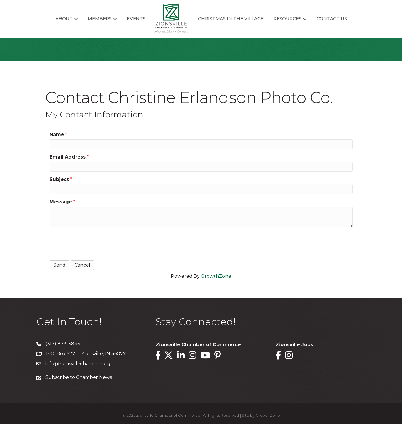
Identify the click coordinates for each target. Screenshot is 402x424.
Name (57, 134)
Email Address (68, 157)
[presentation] (94, 243)
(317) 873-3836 (62, 343)
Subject (59, 179)
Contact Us (332, 18)
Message (61, 202)
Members (100, 18)
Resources (287, 18)
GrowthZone (216, 276)
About (64, 18)
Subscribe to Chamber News (78, 377)
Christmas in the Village (231, 18)
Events (136, 18)
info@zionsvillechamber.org (77, 363)
